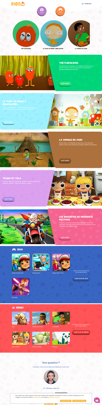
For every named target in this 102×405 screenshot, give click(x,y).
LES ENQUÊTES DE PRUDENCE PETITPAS (76, 206)
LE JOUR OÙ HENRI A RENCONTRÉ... (14, 90)
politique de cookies (54, 397)
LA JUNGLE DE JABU (70, 127)
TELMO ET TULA (12, 166)
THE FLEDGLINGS (68, 50)
